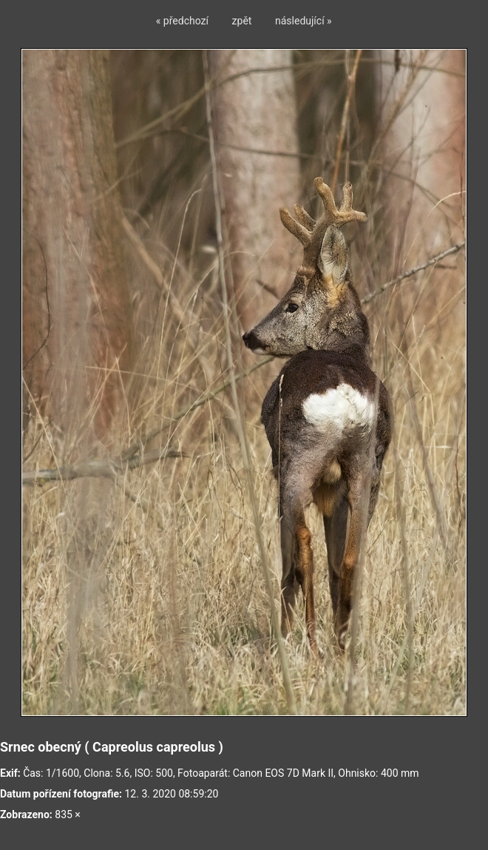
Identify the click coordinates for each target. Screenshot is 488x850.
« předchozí (182, 21)
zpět (242, 21)
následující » (303, 21)
